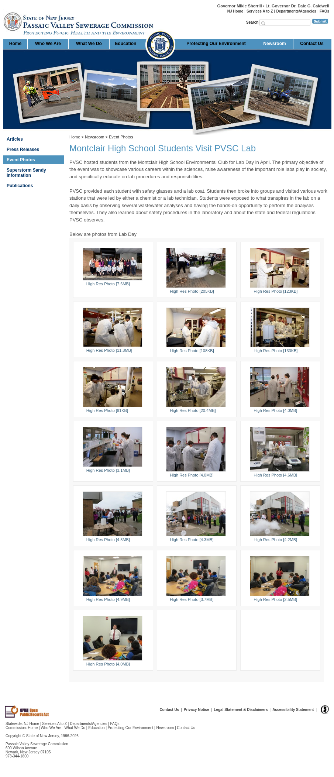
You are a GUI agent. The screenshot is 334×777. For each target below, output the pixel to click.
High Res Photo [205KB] (192, 291)
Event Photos (21, 159)
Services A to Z (260, 11)
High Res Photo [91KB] (107, 410)
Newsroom (274, 43)
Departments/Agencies (296, 11)
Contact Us (311, 43)
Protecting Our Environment (216, 43)
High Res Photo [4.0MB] (275, 410)
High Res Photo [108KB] (192, 350)
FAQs (324, 11)
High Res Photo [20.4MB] (193, 410)
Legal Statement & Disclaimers (241, 710)
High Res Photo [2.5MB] (275, 599)
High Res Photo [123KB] (275, 291)
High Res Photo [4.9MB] (108, 599)
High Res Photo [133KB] (275, 350)
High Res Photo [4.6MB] (275, 475)
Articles (15, 139)
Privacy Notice (196, 710)
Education (125, 43)
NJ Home (235, 11)
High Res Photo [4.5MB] (108, 539)
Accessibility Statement (293, 710)
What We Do (89, 43)
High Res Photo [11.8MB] (109, 350)
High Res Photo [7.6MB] (108, 284)
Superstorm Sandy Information (26, 173)
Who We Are (48, 43)
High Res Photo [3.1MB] (108, 470)
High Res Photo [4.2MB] (275, 539)
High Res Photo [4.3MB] (191, 539)
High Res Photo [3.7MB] (191, 599)
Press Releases (23, 149)
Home (3, 9)
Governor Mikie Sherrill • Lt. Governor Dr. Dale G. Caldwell (273, 6)
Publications (20, 185)
